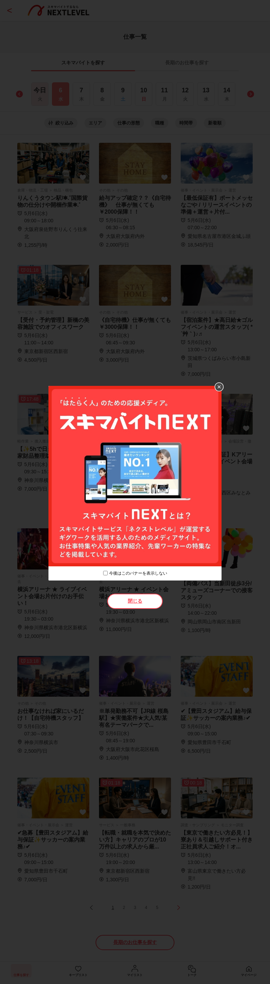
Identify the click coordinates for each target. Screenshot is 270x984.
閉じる (135, 601)
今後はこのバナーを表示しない (138, 573)
